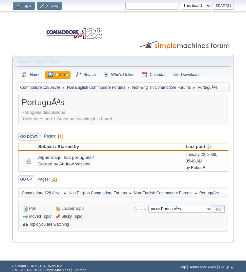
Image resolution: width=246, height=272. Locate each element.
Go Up (26, 179)
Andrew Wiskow (74, 163)
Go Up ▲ (226, 267)
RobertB (198, 167)
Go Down (29, 136)
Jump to (140, 209)
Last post (198, 146)
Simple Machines (56, 270)
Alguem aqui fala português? (66, 157)
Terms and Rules (202, 267)
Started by (68, 146)
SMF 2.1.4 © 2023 (26, 270)
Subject (46, 146)
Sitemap (80, 270)
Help (182, 267)
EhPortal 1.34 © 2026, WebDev (37, 266)
